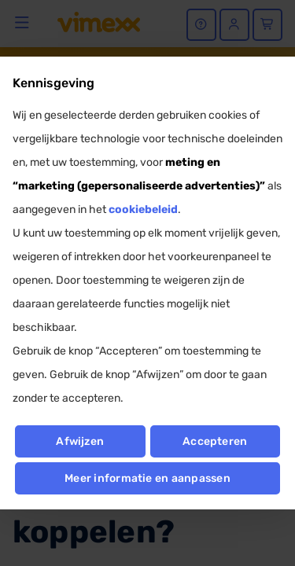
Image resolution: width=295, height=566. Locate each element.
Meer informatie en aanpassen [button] (147, 478)
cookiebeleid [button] (143, 209)
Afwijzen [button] (80, 441)
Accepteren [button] (215, 441)
